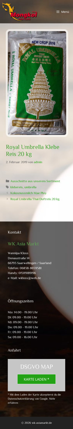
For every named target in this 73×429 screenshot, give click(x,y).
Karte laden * (36, 379)
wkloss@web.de (29, 278)
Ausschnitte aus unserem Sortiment (35, 181)
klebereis (16, 187)
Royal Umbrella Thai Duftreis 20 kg (34, 199)
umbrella (30, 187)
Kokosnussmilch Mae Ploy (28, 193)
